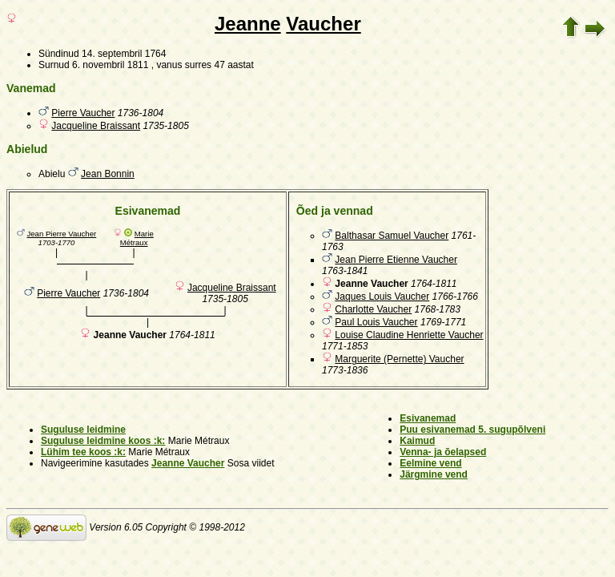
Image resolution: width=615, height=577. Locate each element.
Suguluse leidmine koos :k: (103, 440)
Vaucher (323, 23)
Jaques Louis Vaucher (382, 296)
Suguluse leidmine (83, 429)
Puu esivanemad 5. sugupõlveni (472, 429)
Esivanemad (428, 418)
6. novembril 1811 (110, 65)
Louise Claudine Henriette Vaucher (409, 335)
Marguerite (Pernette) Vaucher (399, 359)
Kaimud (417, 440)
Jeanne (248, 23)
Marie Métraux (137, 238)
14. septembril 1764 (124, 53)
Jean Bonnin (108, 174)
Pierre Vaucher (83, 113)
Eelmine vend (430, 463)
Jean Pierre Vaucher (61, 233)
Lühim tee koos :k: (83, 452)
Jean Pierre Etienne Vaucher (396, 259)
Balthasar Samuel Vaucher (391, 235)
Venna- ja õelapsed (443, 452)
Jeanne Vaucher (187, 463)
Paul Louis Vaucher (376, 322)
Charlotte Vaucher (373, 309)
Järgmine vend (434, 474)
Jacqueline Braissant (95, 125)
